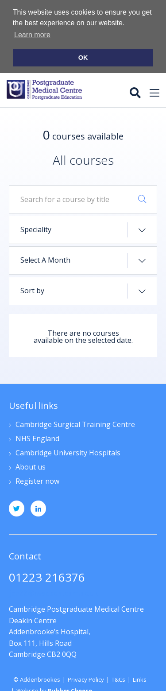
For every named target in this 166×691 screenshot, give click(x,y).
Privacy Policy (86, 678)
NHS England (37, 438)
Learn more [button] (32, 35)
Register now (37, 480)
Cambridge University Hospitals (67, 452)
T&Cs (118, 678)
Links (140, 678)
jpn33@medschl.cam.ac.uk (53, 592)
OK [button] (83, 57)
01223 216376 (47, 577)
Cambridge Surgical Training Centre (75, 423)
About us (30, 466)
